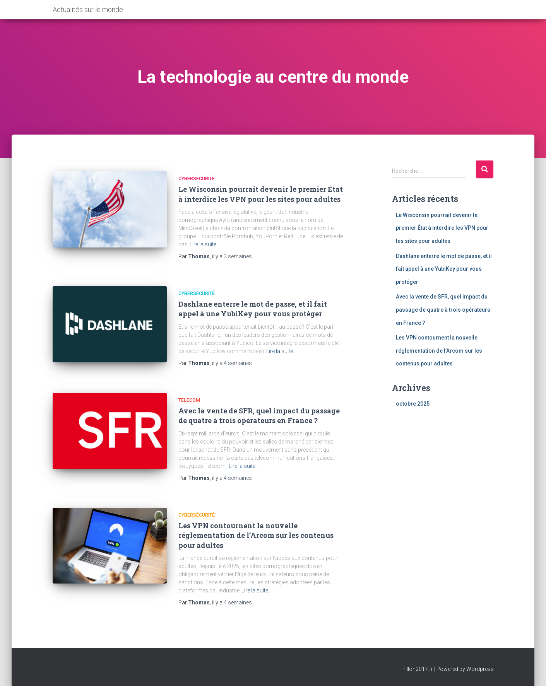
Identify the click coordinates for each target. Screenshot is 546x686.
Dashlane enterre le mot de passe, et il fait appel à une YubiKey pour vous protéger (252, 308)
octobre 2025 (413, 404)
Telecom (189, 400)
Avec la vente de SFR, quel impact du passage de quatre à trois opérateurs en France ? (259, 415)
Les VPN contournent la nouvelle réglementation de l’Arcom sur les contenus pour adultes (256, 535)
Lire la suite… (205, 244)
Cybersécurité (196, 178)
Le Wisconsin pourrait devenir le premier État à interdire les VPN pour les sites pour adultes (260, 193)
